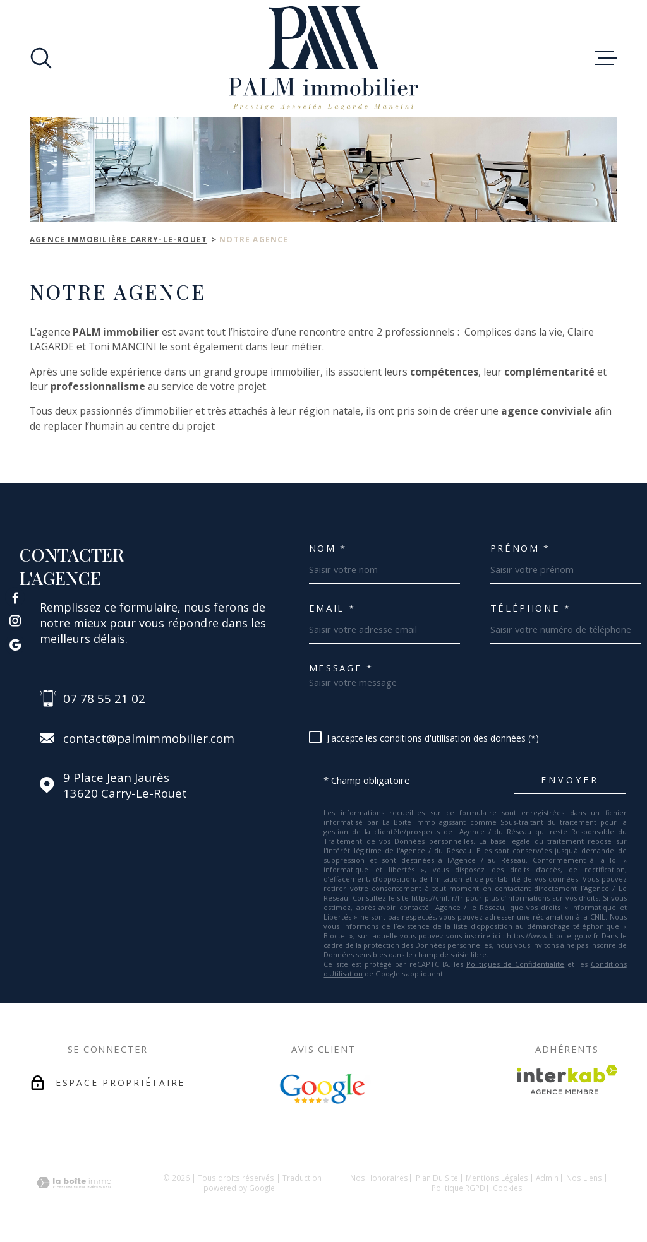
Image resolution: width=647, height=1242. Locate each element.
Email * (332, 608)
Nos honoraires (379, 1178)
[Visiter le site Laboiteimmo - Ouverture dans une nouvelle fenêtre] (74, 1183)
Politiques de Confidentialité (515, 964)
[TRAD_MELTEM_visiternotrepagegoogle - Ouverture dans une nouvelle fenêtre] (15, 644)
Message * (341, 668)
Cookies (508, 1188)
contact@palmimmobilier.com (148, 738)
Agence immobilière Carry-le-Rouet (118, 239)
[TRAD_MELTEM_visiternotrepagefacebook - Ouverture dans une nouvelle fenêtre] (15, 597)
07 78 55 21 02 (104, 698)
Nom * (328, 548)
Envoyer (570, 780)
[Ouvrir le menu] (606, 58)
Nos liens (584, 1178)
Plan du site (437, 1178)
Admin (547, 1178)
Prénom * (520, 548)
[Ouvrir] (41, 58)
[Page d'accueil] (323, 58)
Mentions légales (497, 1178)
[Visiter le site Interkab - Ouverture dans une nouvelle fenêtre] (567, 1079)
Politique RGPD (458, 1188)
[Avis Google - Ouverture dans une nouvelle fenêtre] (323, 1089)
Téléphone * (530, 608)
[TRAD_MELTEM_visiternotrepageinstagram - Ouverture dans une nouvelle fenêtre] (15, 620)
